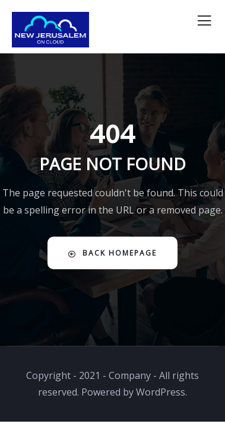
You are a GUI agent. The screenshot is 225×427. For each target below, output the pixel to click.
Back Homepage (112, 253)
